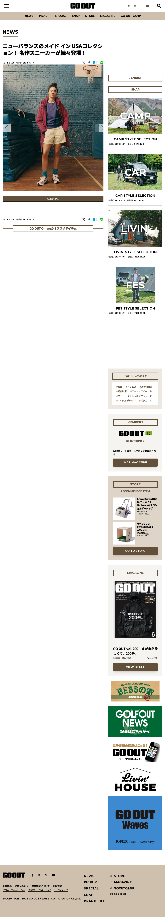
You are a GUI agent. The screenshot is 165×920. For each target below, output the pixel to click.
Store (91, 18)
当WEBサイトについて (39, 893)
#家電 (119, 389)
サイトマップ (61, 893)
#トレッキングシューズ (140, 398)
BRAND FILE (94, 904)
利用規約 (57, 888)
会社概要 (7, 888)
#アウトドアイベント (141, 394)
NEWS (89, 879)
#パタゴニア (145, 403)
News (22, 18)
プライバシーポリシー (14, 893)
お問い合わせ (21, 888)
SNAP (75, 18)
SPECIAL (58, 18)
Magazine (111, 18)
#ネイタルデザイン (126, 403)
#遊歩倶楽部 (146, 389)
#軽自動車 (121, 394)
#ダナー (120, 398)
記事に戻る (53, 202)
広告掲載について (41, 888)
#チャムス (131, 389)
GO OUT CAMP (137, 18)
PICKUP (39, 18)
